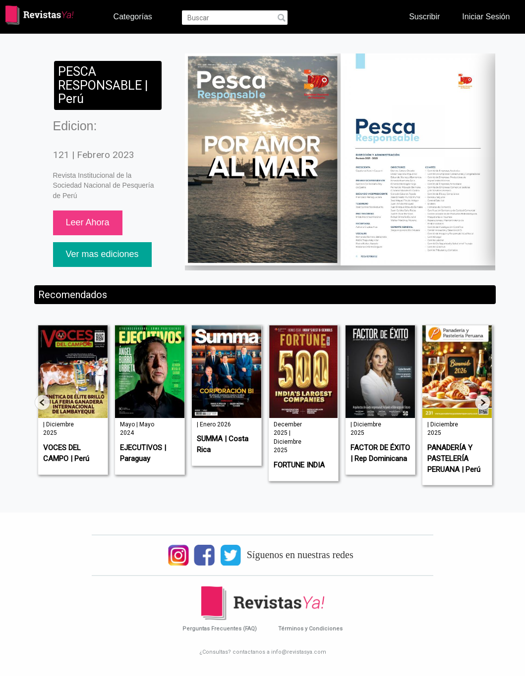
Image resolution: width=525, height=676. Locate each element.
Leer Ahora (88, 222)
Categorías (133, 16)
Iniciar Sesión (486, 16)
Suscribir (424, 16)
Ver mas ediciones (102, 254)
